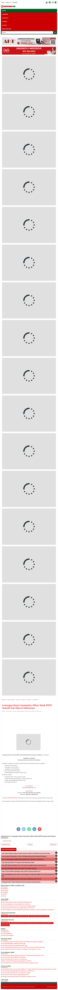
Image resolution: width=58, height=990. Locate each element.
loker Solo (24, 711)
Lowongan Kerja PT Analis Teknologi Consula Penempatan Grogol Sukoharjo (21, 882)
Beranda (30, 844)
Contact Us (8, 2)
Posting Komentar (7, 841)
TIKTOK (4, 896)
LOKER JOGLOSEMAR (7, 935)
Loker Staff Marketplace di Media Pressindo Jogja (13, 943)
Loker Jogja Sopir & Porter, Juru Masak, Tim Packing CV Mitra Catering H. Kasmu (21, 949)
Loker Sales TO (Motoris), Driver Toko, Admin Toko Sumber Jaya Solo (19, 868)
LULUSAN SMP (5, 14)
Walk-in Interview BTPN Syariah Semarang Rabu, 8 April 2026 (16, 961)
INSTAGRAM (5, 890)
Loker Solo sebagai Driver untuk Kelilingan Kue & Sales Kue (16, 904)
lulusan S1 (33, 711)
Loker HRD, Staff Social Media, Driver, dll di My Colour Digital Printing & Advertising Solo (24, 865)
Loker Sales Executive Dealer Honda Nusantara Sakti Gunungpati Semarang (20, 962)
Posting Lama (53, 844)
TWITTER (4, 894)
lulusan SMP (46, 916)
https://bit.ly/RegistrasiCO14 (29, 787)
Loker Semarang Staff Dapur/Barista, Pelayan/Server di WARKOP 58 (18, 971)
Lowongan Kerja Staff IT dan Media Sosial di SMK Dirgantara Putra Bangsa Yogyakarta (22, 941)
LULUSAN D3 (4, 21)
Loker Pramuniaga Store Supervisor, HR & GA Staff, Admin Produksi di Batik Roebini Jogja (23, 947)
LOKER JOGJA (5, 931)
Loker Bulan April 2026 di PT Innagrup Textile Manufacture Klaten (18, 862)
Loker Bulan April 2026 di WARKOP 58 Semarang (13, 957)
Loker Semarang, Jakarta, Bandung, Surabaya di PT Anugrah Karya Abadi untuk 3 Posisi (23, 955)
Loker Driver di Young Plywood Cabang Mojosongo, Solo (15, 974)
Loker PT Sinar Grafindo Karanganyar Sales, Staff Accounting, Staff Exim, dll (21, 871)
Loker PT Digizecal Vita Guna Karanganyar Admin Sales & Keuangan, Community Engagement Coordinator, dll (28, 909)
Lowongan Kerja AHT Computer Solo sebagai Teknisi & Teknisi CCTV (18, 907)
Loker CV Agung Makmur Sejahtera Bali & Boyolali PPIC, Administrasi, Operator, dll (23, 859)
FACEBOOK (5, 888)
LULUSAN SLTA (5, 18)
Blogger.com (53, 986)
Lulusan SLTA (38, 711)
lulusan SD (38, 916)
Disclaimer (14, 2)
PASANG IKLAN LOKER (6, 29)
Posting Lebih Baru (6, 844)
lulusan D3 (29, 711)
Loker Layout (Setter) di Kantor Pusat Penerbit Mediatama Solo (17, 902)
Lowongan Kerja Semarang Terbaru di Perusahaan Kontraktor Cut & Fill (19, 976)
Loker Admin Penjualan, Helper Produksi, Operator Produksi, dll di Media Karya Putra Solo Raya (26, 853)
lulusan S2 (31, 916)
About (3, 2)
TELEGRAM (5, 892)
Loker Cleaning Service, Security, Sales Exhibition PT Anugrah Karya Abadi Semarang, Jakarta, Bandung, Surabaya (29, 969)
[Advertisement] (29, 723)
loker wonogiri (5, 925)
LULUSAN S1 (4, 25)
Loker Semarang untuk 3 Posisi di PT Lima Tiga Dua (14, 959)
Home (4, 10)
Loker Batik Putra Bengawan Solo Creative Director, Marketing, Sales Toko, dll (21, 879)
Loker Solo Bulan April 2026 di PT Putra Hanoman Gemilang (16, 972)
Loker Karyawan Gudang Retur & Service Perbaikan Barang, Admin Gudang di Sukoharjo (24, 856)
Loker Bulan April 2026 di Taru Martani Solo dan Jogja (14, 945)
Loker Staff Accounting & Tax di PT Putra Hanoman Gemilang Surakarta (19, 906)
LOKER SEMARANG (7, 933)
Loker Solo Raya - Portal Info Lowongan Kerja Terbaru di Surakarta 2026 (21, 986)
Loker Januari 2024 (18, 711)
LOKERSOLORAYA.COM (14, 797)
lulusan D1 (11, 916)
